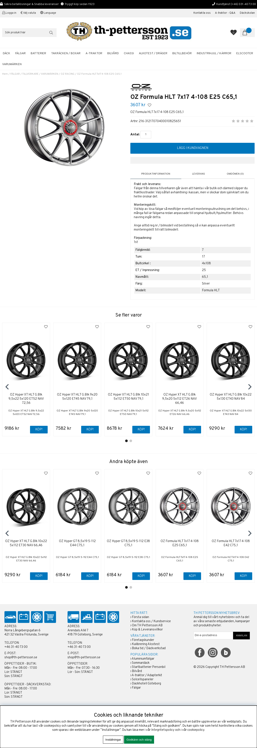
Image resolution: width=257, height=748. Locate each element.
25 (204, 270)
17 (203, 257)
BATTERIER (38, 53)
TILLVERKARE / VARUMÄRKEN (40, 74)
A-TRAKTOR (94, 53)
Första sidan (140, 617)
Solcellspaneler (142, 679)
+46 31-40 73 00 (16, 647)
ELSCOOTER (244, 53)
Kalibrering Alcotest (146, 644)
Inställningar (113, 739)
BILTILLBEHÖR (182, 53)
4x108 (206, 263)
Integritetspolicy (163, 730)
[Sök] (29, 32)
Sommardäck (140, 663)
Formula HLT (211, 290)
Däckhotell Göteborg (146, 684)
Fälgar (136, 688)
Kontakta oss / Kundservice (151, 621)
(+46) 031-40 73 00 (243, 4)
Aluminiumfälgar (143, 659)
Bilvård (137, 671)
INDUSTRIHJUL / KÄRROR (214, 53)
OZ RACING (67, 74)
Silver (206, 284)
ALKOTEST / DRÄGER (153, 53)
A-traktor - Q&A (225, 13)
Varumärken (12, 64)
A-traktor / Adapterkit (147, 675)
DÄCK (6, 53)
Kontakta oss (202, 13)
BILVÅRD (113, 53)
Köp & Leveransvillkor (147, 630)
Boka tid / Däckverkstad (149, 648)
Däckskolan (247, 13)
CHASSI (129, 53)
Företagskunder (143, 640)
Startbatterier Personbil (148, 667)
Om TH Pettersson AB (147, 625)
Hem (5, 74)
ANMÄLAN (241, 635)
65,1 (205, 277)
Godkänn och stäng (139, 739)
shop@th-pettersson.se (20, 657)
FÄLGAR (20, 53)
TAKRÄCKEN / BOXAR (66, 53)
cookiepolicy (195, 730)
